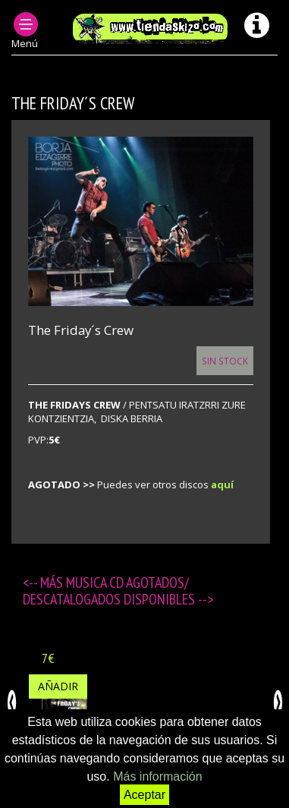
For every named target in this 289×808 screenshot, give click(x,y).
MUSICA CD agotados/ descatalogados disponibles (110, 591)
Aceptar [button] (144, 794)
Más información (157, 776)
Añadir (58, 686)
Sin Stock (225, 361)
